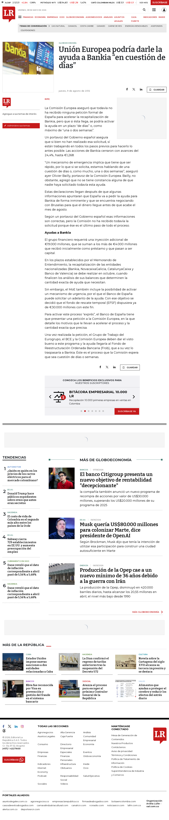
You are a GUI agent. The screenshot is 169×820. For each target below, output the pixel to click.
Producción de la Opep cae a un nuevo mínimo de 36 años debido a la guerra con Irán (119, 575)
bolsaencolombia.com (124, 801)
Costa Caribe (87, 26)
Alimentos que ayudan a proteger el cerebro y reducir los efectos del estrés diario (152, 692)
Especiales (66, 752)
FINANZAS (28, 17)
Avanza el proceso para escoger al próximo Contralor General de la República (95, 692)
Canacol (72, 26)
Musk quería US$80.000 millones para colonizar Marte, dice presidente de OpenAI (119, 530)
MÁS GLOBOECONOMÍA (145, 612)
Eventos (87, 752)
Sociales (42, 783)
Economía (88, 744)
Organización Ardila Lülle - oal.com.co (154, 803)
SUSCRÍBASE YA (127, 411)
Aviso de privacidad (121, 751)
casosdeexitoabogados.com (18, 805)
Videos (64, 783)
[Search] (144, 10)
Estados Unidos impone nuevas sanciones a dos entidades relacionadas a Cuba (39, 665)
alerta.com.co (9, 809)
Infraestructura (68, 764)
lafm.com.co (134, 805)
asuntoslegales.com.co (14, 801)
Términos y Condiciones (124, 755)
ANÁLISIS (108, 17)
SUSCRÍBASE (159, 2)
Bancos (30, 681)
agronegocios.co (40, 801)
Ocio (85, 768)
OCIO (62, 17)
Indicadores (44, 764)
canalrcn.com (78, 805)
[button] (49, 397)
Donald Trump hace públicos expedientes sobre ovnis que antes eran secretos (21, 498)
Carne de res (115, 26)
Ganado (101, 26)
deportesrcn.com (30, 809)
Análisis (87, 732)
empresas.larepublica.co (65, 801)
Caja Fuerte (66, 736)
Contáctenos (118, 747)
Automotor (14, 467)
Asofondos (156, 26)
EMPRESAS (52, 17)
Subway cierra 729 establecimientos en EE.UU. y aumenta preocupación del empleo (21, 545)
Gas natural (58, 26)
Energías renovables (136, 26)
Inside (86, 764)
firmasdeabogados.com (95, 801)
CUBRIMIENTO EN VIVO (18, 561)
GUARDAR (156, 89)
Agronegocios (45, 732)
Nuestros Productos (122, 743)
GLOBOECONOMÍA (75, 17)
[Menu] (20, 17)
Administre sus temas (17, 125)
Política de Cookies (121, 767)
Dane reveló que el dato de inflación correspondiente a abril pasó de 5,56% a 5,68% (23, 569)
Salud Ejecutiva (91, 776)
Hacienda (12, 512)
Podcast (42, 776)
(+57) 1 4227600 (11, 748)
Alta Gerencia (67, 732)
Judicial (86, 681)
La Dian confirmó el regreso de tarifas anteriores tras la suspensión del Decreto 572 (95, 665)
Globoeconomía (92, 756)
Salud (142, 681)
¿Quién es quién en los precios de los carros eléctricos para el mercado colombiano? (22, 475)
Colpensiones (28, 30)
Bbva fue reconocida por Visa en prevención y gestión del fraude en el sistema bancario (39, 693)
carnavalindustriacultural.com (52, 805)
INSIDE (162, 17)
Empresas (43, 752)
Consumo (43, 744)
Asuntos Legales (46, 736)
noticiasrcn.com (115, 805)
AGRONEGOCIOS (94, 17)
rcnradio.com (96, 805)
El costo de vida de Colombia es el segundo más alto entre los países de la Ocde (23, 521)
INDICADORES (150, 17)
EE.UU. (10, 490)
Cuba (28, 654)
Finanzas (42, 756)
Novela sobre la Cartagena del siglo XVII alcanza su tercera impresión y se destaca (152, 665)
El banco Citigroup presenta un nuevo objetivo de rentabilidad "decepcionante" (116, 480)
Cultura (143, 654)
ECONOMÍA (40, 17)
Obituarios (66, 768)
